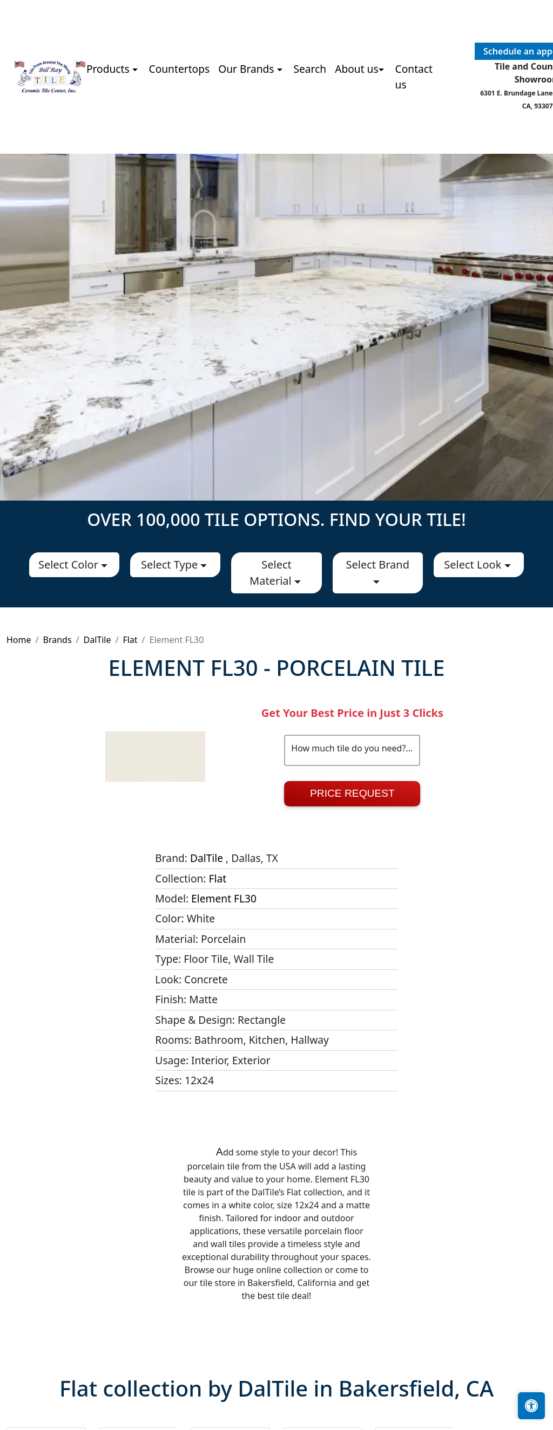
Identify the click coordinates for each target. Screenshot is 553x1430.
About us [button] (357, 68)
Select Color (69, 564)
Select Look (474, 564)
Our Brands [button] (247, 68)
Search (309, 68)
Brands (57, 640)
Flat (130, 640)
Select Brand (377, 564)
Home (18, 640)
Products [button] (109, 68)
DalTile (97, 640)
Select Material (271, 572)
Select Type (170, 564)
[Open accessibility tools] (531, 1405)
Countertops (179, 68)
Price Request (352, 793)
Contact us (414, 76)
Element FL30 (224, 898)
